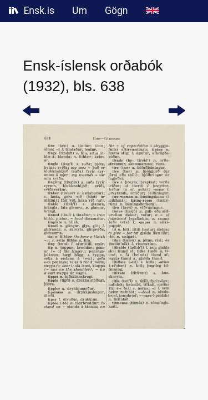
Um (79, 10)
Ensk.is (31, 10)
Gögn (116, 10)
